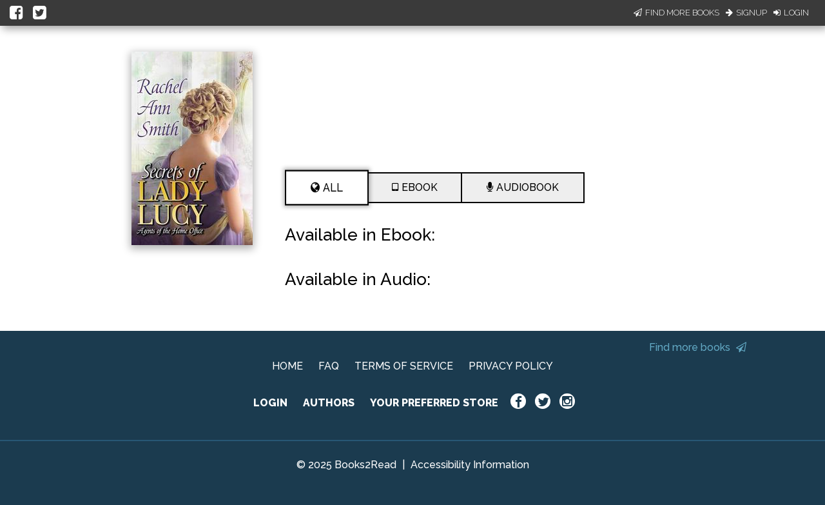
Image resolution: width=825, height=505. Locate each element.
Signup (746, 12)
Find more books (697, 347)
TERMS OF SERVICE (403, 366)
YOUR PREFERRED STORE (434, 403)
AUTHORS (328, 403)
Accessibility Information (470, 465)
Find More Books (676, 12)
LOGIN (270, 403)
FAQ (328, 366)
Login (791, 12)
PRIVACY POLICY (511, 366)
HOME (287, 366)
